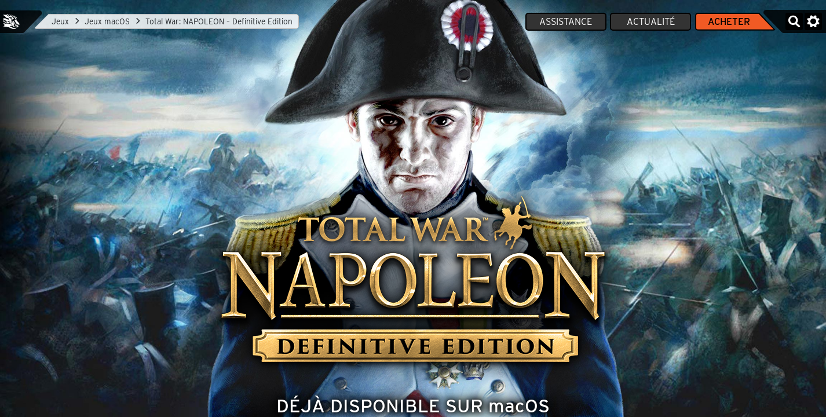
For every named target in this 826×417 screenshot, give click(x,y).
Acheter (729, 21)
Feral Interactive (11, 21)
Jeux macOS (107, 21)
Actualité (651, 21)
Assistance (565, 21)
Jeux (60, 21)
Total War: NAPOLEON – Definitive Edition (219, 21)
